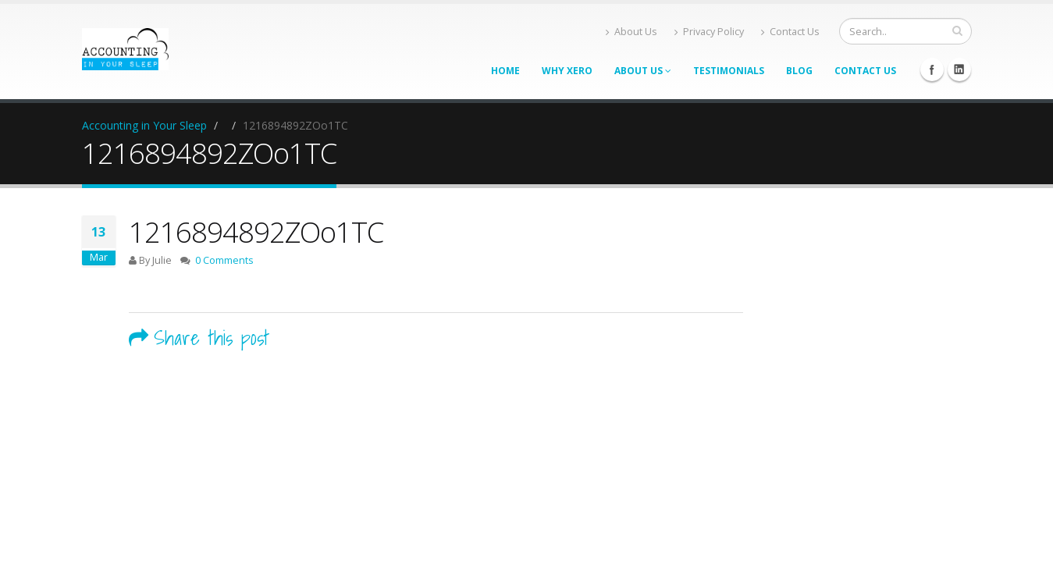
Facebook (932, 69)
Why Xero (567, 70)
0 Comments (224, 260)
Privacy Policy (709, 31)
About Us (631, 31)
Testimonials (728, 70)
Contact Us (790, 31)
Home (505, 70)
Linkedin (959, 69)
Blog (799, 70)
